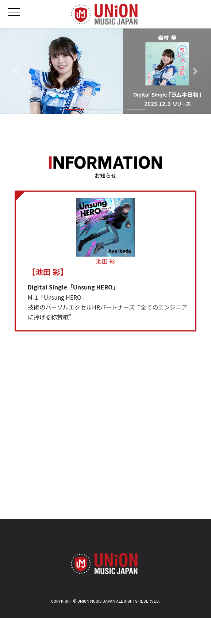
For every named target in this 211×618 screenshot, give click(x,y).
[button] (16, 71)
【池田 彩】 (48, 271)
